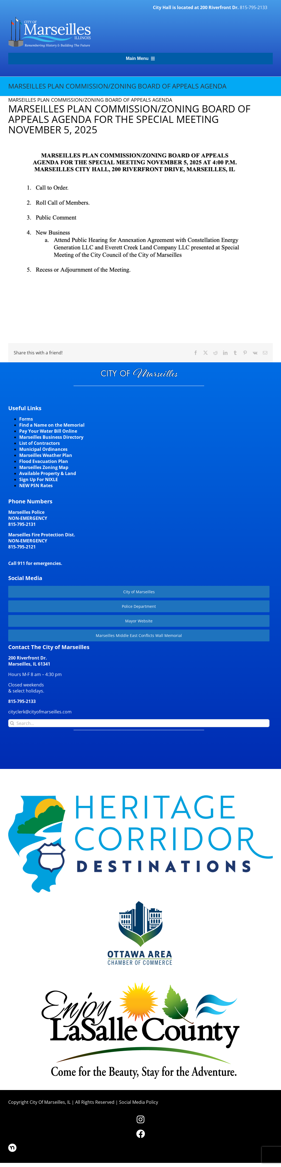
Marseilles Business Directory (51, 437)
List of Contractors (39, 443)
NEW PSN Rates (36, 485)
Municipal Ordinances (43, 449)
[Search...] (138, 723)
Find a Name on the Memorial (52, 425)
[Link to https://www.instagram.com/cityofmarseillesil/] (140, 1119)
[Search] (12, 723)
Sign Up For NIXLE (38, 479)
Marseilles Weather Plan (45, 455)
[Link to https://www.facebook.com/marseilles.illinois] (140, 1133)
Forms (26, 419)
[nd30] (12, 1146)
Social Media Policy (138, 1102)
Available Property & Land (47, 473)
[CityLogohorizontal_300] (49, 17)
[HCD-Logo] (140, 797)
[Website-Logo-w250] (140, 900)
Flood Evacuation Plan (43, 461)
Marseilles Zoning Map (43, 467)
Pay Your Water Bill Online (48, 431)
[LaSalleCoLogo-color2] (140, 984)
